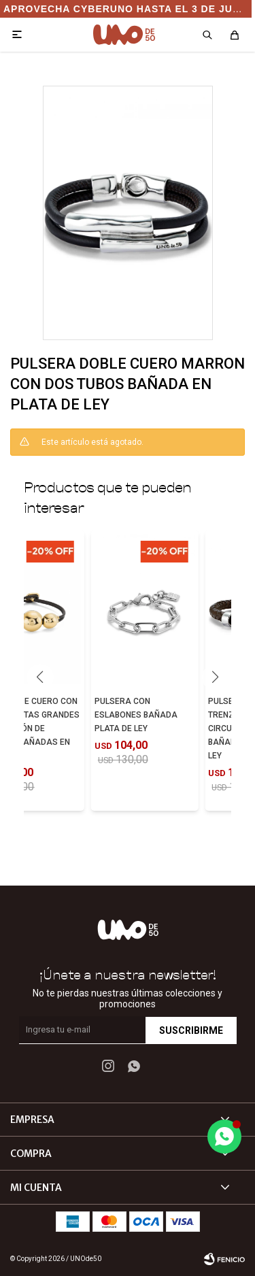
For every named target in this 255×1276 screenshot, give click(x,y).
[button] (215, 677)
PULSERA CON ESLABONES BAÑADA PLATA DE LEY (136, 714)
